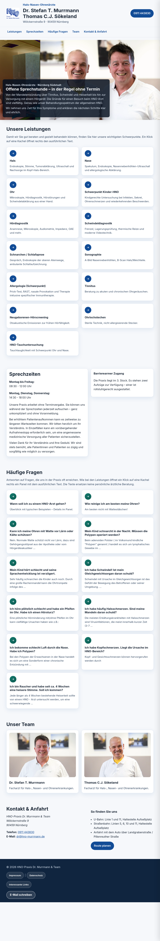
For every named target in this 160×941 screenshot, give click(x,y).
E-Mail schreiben (21, 894)
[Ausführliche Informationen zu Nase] (117, 161)
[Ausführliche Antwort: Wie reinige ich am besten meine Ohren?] (117, 502)
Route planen (102, 845)
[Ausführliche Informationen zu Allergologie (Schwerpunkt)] (42, 286)
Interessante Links (19, 884)
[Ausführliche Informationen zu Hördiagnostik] (42, 224)
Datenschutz (36, 875)
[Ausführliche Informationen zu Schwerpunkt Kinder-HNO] (117, 192)
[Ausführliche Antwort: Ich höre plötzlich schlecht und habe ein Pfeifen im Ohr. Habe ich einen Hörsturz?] (42, 613)
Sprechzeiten (34, 31)
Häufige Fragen (58, 31)
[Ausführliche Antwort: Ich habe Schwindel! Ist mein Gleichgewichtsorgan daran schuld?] (117, 574)
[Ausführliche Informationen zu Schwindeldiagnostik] (117, 224)
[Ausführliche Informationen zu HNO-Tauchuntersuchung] (42, 343)
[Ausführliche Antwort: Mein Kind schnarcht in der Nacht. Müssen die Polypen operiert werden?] (117, 535)
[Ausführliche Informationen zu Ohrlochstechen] (117, 316)
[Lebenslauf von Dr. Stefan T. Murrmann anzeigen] (42, 755)
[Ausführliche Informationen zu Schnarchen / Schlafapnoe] (42, 255)
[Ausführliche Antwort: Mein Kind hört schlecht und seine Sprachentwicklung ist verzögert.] (42, 574)
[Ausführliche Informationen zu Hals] (42, 161)
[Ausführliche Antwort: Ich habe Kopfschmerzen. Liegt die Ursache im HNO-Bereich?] (117, 652)
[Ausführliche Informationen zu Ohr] (42, 192)
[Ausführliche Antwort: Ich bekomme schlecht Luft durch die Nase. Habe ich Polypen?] (42, 652)
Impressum (15, 875)
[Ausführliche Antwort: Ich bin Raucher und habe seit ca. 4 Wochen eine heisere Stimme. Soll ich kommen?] (42, 691)
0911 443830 (142, 13)
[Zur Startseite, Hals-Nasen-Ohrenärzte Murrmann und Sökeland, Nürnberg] (13, 13)
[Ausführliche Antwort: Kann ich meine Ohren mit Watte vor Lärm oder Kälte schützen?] (42, 535)
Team (75, 31)
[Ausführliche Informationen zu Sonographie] (117, 255)
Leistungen (14, 31)
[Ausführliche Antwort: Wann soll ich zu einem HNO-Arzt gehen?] (42, 502)
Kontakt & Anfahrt (95, 31)
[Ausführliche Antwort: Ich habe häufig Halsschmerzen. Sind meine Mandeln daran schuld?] (117, 613)
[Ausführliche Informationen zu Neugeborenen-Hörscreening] (42, 316)
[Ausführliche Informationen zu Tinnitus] (117, 286)
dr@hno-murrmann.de (30, 836)
